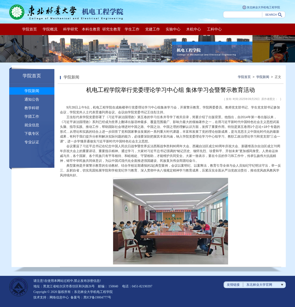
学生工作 (132, 29)
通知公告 (31, 99)
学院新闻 (31, 91)
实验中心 (173, 29)
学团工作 (31, 116)
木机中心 (193, 29)
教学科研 (31, 108)
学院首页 (29, 29)
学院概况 (50, 29)
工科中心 (214, 29)
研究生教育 (111, 29)
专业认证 (31, 142)
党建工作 (152, 29)
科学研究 (70, 29)
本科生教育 (91, 29)
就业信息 (31, 125)
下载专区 (31, 133)
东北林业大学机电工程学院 (261, 7)
